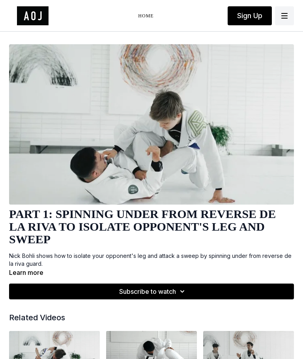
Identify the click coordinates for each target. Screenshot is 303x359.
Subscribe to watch (153, 291)
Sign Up (249, 15)
